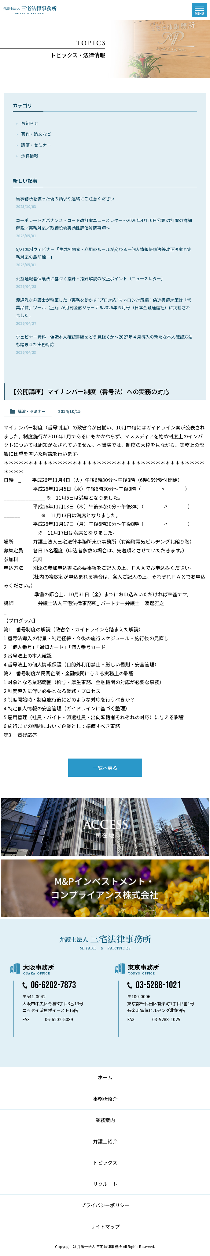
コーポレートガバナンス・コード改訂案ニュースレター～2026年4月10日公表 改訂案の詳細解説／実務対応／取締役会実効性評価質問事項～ (104, 227)
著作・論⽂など (36, 134)
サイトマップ (105, 1226)
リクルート (105, 1183)
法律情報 (29, 156)
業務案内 (105, 1120)
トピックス (105, 1162)
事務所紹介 (105, 1098)
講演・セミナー (36, 145)
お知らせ (29, 123)
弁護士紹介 (105, 1141)
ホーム (105, 1077)
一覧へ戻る (105, 767)
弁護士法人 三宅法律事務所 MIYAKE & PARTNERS (30, 10)
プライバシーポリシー (105, 1205)
